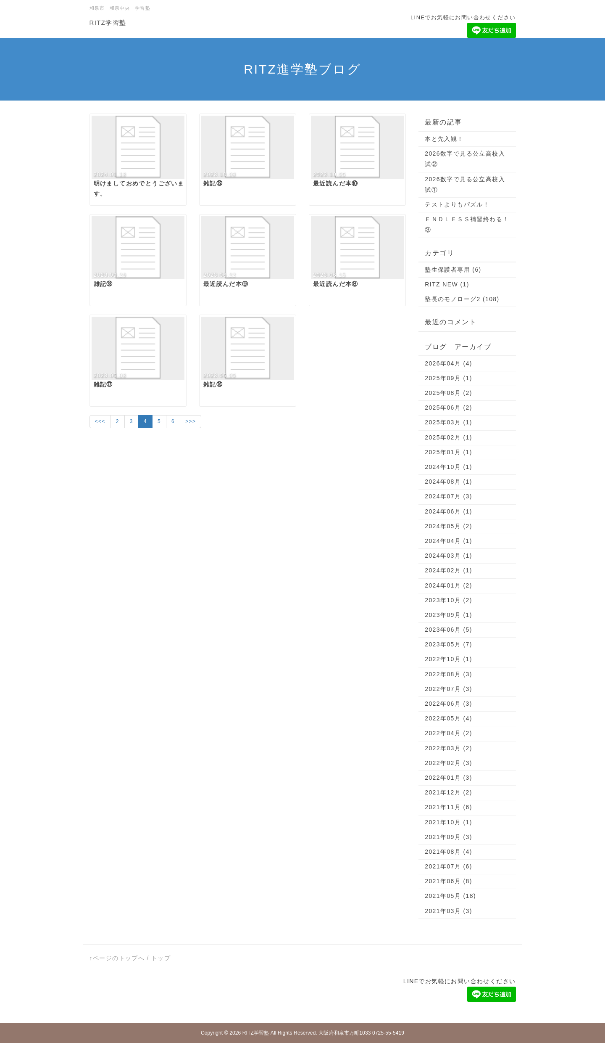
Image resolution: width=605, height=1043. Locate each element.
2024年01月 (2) (448, 585)
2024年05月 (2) (448, 526)
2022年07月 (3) (448, 689)
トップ (161, 958)
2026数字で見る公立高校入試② (465, 158)
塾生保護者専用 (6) (453, 269)
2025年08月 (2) (448, 392)
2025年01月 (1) (448, 452)
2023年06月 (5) (448, 629)
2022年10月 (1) (448, 659)
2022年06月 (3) (448, 703)
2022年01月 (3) (448, 777)
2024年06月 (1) (448, 511)
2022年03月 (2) (448, 748)
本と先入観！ (444, 138)
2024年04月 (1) (448, 540)
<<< (100, 421)
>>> (190, 421)
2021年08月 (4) (448, 851)
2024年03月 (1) (448, 555)
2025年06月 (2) (448, 407)
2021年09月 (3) (448, 837)
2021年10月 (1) (448, 822)
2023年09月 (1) (448, 615)
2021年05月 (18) (450, 895)
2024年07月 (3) (448, 496)
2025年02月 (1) (448, 437)
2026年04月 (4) (448, 363)
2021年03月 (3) (448, 911)
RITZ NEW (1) (447, 284)
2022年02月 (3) (448, 763)
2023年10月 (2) (448, 600)
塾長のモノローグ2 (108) (462, 299)
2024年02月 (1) (448, 570)
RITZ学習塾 (107, 22)
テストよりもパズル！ (457, 204)
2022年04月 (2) (448, 733)
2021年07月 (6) (448, 866)
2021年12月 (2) (448, 792)
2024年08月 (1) (448, 481)
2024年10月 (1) (448, 466)
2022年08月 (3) (448, 674)
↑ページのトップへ (117, 958)
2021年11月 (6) (448, 807)
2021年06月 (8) (448, 881)
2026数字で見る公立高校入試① (465, 184)
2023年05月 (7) (448, 644)
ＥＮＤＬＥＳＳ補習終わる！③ (467, 224)
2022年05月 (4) (448, 718)
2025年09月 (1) (448, 378)
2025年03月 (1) (448, 422)
